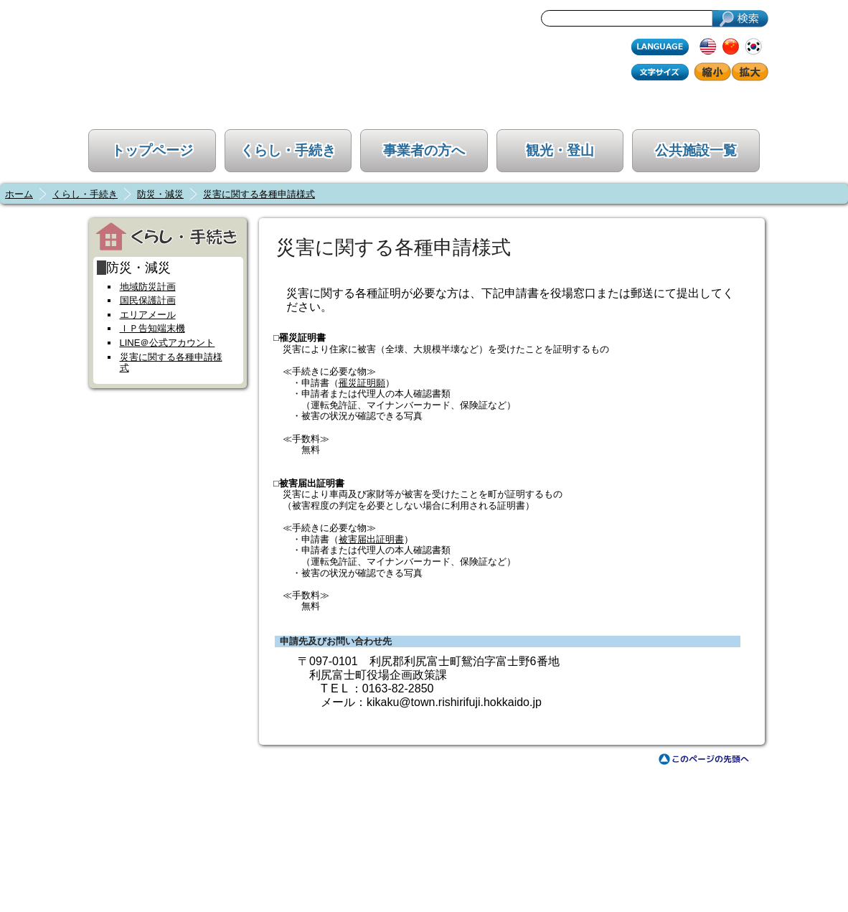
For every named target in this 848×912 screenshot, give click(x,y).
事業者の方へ (424, 150)
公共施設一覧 (696, 150)
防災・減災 (160, 194)
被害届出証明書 (371, 539)
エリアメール (148, 314)
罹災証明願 (362, 382)
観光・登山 (560, 150)
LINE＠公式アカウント (167, 342)
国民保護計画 (148, 300)
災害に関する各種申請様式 (259, 194)
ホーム (19, 194)
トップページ (152, 150)
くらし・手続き (288, 150)
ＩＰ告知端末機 (152, 328)
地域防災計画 (148, 286)
